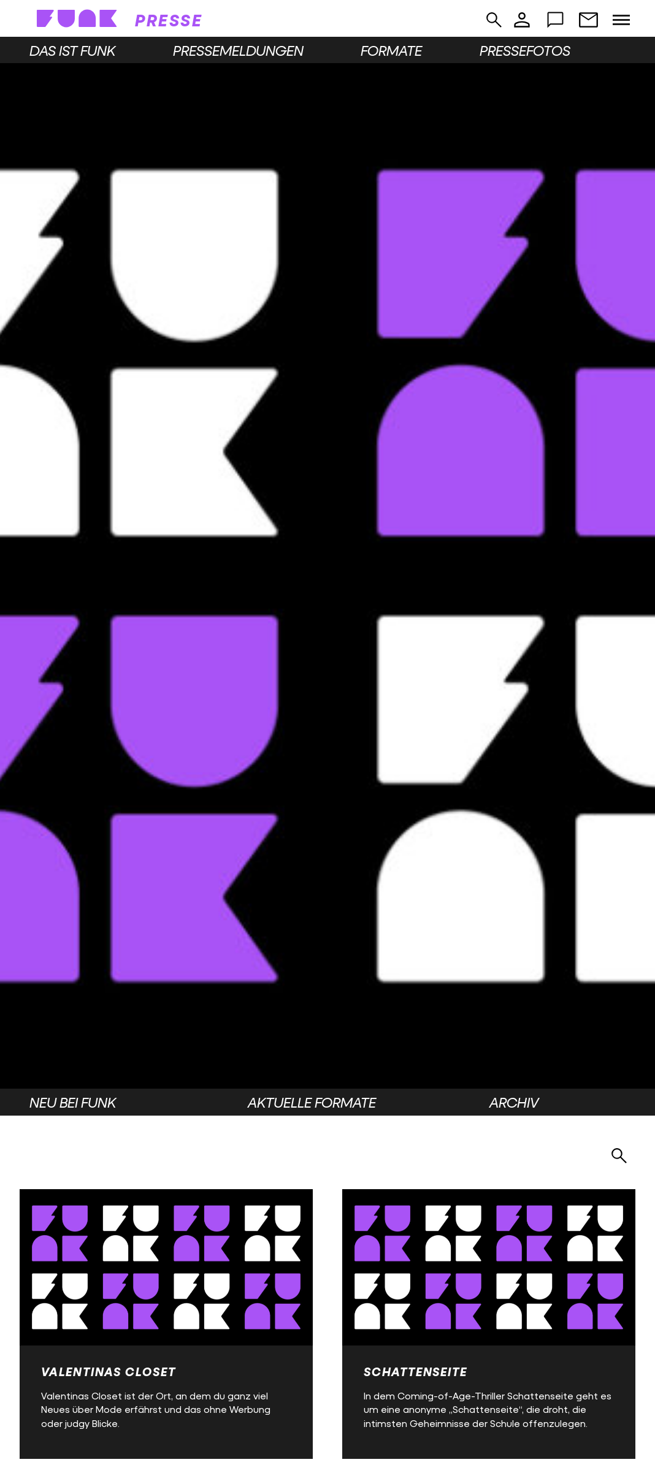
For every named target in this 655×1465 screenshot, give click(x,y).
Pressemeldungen (238, 50)
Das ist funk (72, 50)
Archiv (513, 1102)
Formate (391, 50)
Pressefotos (525, 50)
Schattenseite (415, 1371)
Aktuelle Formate (312, 1102)
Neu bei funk (72, 1102)
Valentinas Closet (108, 1371)
